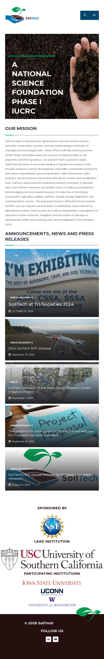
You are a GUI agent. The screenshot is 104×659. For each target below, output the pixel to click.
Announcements (21, 297)
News (13, 382)
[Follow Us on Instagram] (48, 639)
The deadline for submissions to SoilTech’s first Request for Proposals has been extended (50, 433)
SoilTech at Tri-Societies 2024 (41, 304)
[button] (85, 15)
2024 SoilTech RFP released (29, 348)
